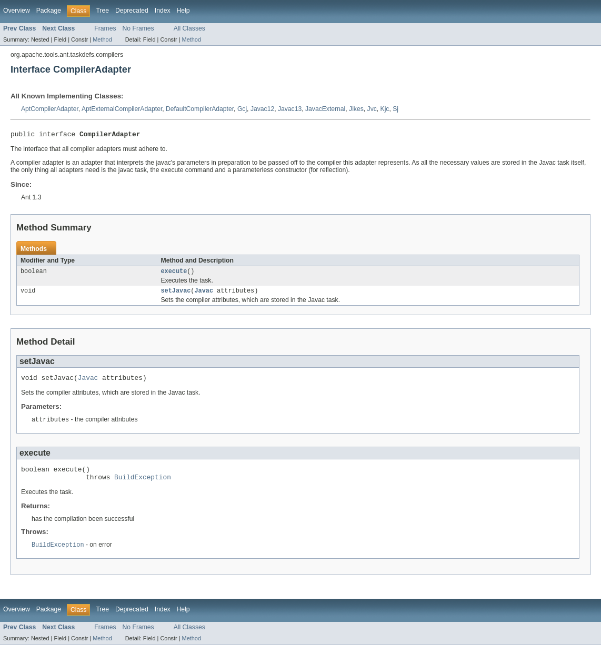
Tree (102, 10)
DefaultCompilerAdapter (200, 109)
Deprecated (131, 10)
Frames (105, 28)
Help (183, 10)
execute (174, 273)
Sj (395, 109)
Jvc (372, 109)
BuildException (142, 485)
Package (48, 10)
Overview (16, 10)
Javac (203, 294)
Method (102, 39)
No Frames (138, 28)
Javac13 (290, 109)
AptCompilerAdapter (49, 109)
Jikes (356, 109)
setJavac (176, 294)
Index (163, 10)
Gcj (242, 109)
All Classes (189, 28)
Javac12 (262, 109)
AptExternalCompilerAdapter (122, 109)
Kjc (384, 109)
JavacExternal (325, 109)
